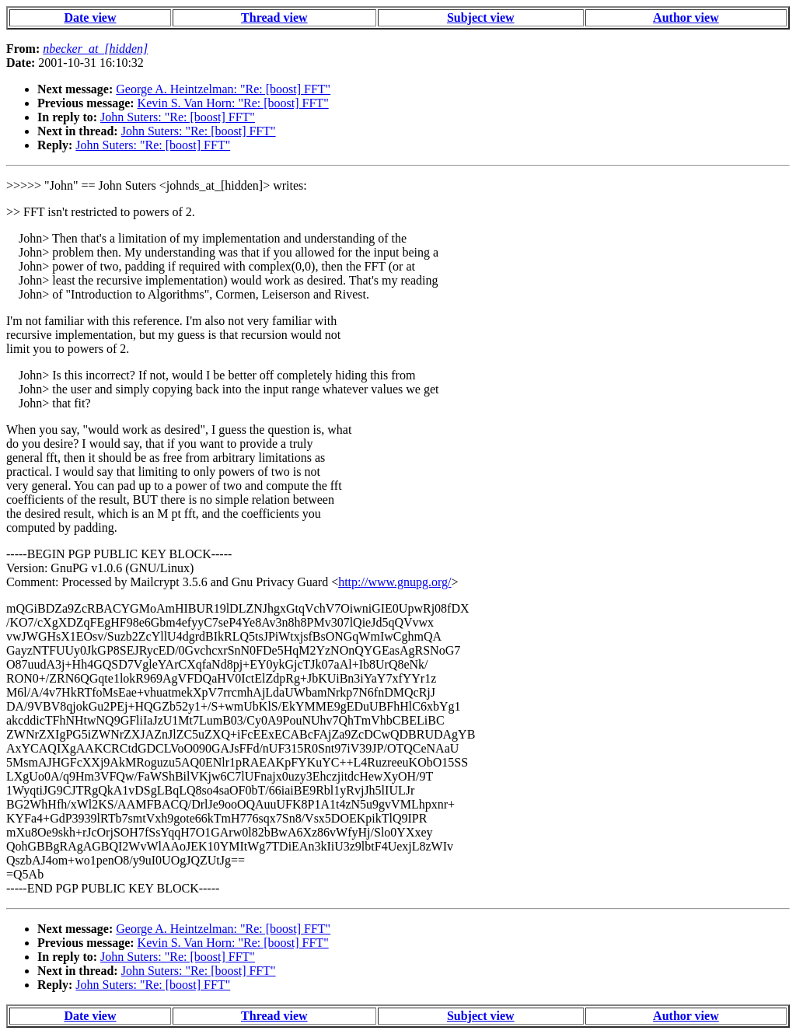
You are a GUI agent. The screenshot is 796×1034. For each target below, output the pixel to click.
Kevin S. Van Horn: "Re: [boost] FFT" (233, 103)
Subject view (481, 17)
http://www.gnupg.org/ (394, 582)
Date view (90, 17)
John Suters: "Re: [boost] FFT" (177, 117)
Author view (686, 17)
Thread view (274, 17)
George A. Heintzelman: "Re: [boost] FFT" (223, 89)
